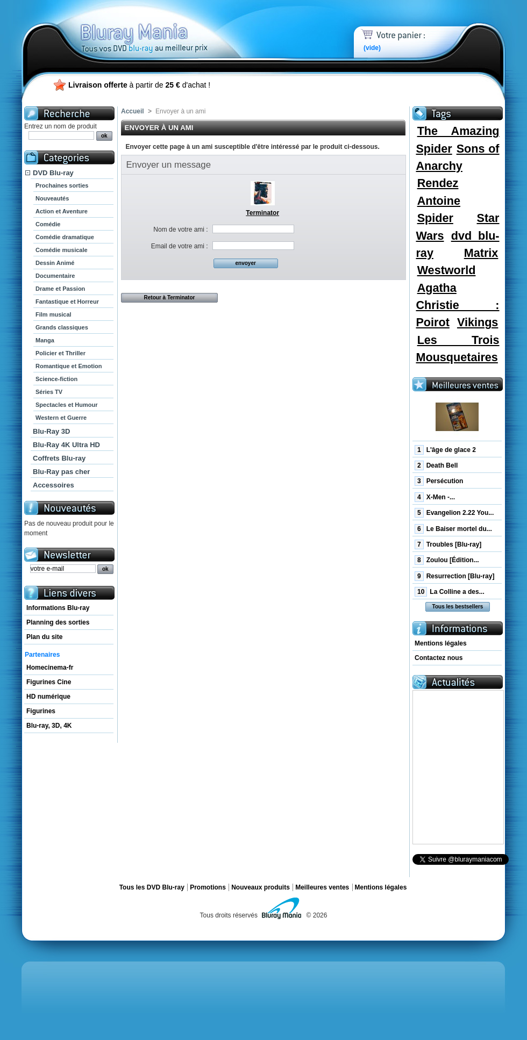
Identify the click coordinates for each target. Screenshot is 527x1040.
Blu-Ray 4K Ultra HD (66, 445)
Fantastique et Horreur (67, 301)
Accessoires (53, 485)
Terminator (262, 213)
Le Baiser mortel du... (453, 529)
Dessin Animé (54, 263)
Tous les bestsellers (457, 606)
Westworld (446, 270)
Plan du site (44, 637)
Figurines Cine (48, 682)
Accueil (132, 111)
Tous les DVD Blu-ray (151, 887)
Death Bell (436, 465)
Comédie (47, 224)
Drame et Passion (60, 288)
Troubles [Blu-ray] (448, 544)
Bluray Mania (164, 27)
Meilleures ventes (322, 887)
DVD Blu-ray (53, 173)
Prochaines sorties (61, 185)
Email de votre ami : (179, 246)
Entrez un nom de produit (60, 126)
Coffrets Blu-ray (59, 458)
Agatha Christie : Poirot (457, 305)
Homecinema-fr (49, 667)
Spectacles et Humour (66, 404)
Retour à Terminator (169, 297)
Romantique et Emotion (68, 366)
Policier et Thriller (60, 353)
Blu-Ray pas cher (61, 472)
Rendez (438, 183)
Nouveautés (52, 198)
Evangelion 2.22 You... (454, 513)
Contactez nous (438, 658)
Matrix (481, 253)
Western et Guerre (61, 417)
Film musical (53, 314)
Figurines (40, 711)
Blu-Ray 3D (51, 431)
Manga (44, 340)
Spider (435, 218)
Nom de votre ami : (180, 229)
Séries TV (48, 392)
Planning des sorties (57, 622)
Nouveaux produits (260, 887)
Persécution (439, 481)
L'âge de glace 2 (445, 450)
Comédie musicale (61, 250)
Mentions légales (441, 643)
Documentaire (55, 275)
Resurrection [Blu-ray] (454, 576)
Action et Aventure (61, 211)
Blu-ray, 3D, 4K (49, 725)
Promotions (208, 887)
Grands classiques (61, 327)
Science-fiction (56, 379)
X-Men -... (435, 497)
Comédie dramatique (64, 237)
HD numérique (48, 696)
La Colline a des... (450, 592)
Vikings (477, 322)
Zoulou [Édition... (447, 560)
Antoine (438, 200)
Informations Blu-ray (57, 608)
